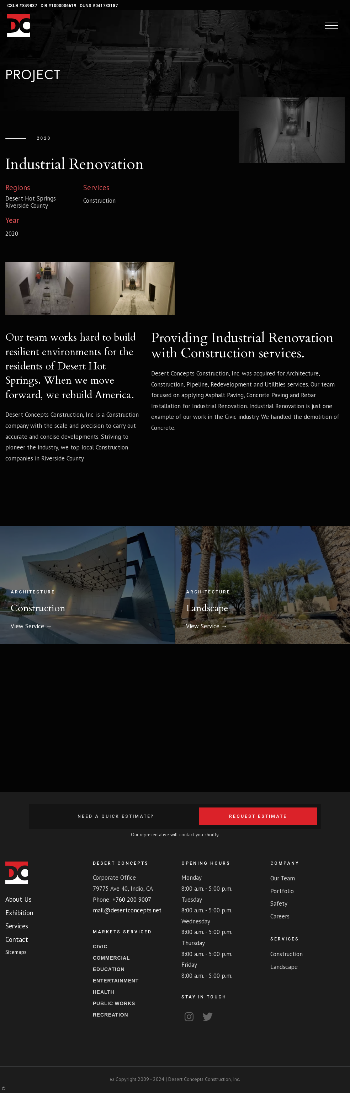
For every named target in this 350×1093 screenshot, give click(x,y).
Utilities (275, 384)
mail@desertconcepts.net (127, 910)
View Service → (31, 626)
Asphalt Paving (224, 395)
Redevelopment (231, 384)
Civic (231, 417)
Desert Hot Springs (30, 198)
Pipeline (197, 384)
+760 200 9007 (131, 899)
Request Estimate (258, 816)
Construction (218, 353)
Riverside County (26, 205)
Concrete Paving (267, 395)
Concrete (162, 428)
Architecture (302, 373)
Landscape (207, 608)
